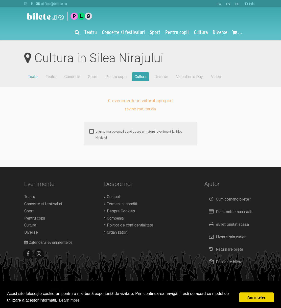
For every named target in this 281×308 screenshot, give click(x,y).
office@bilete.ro (51, 4)
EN (228, 4)
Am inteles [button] (256, 297)
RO (219, 4)
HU (237, 4)
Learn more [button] (69, 300)
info (250, 4)
